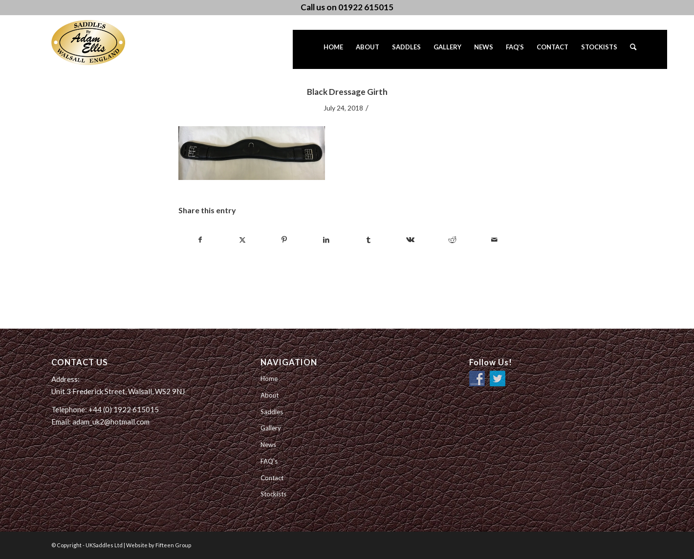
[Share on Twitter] (242, 239)
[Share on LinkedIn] (326, 239)
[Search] (633, 49)
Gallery (270, 428)
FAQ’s (269, 461)
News (268, 444)
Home (269, 378)
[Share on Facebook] (200, 239)
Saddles (271, 412)
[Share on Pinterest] (284, 239)
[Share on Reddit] (452, 239)
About (269, 395)
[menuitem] (333, 49)
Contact (271, 478)
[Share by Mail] (494, 239)
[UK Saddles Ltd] (100, 42)
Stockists (273, 494)
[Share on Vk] (410, 239)
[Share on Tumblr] (368, 239)
